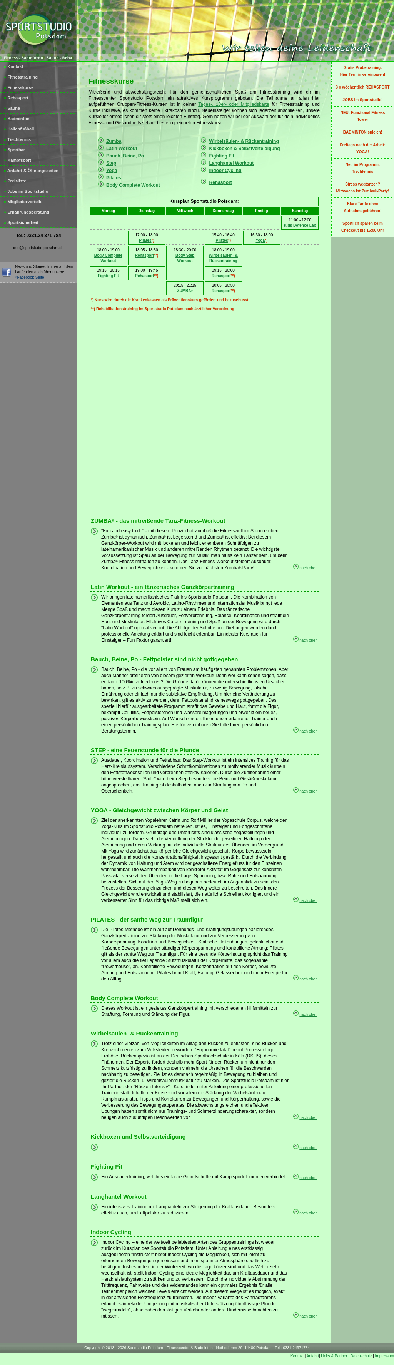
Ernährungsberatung (26, 212)
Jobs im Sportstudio (26, 191)
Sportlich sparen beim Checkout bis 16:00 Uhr (362, 227)
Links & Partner (334, 1356)
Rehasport (16, 97)
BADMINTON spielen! (362, 132)
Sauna (12, 108)
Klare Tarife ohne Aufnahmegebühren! (363, 207)
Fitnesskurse (18, 87)
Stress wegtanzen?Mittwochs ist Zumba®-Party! (362, 187)
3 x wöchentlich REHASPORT (362, 87)
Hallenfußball (19, 129)
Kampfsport (17, 160)
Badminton (17, 118)
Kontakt (13, 66)
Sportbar (14, 149)
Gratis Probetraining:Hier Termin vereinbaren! (363, 71)
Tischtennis (17, 139)
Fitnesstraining (21, 77)
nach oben (308, 568)
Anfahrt (313, 1356)
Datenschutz (361, 1356)
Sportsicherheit (21, 222)
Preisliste (15, 181)
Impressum (384, 1356)
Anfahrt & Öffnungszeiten (31, 170)
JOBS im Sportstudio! (363, 100)
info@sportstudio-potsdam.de (38, 248)
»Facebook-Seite (29, 277)
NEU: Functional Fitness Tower (363, 116)
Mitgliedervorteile (23, 201)
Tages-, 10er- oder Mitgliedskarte (233, 104)
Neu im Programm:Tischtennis (363, 168)
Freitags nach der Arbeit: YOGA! (363, 148)
